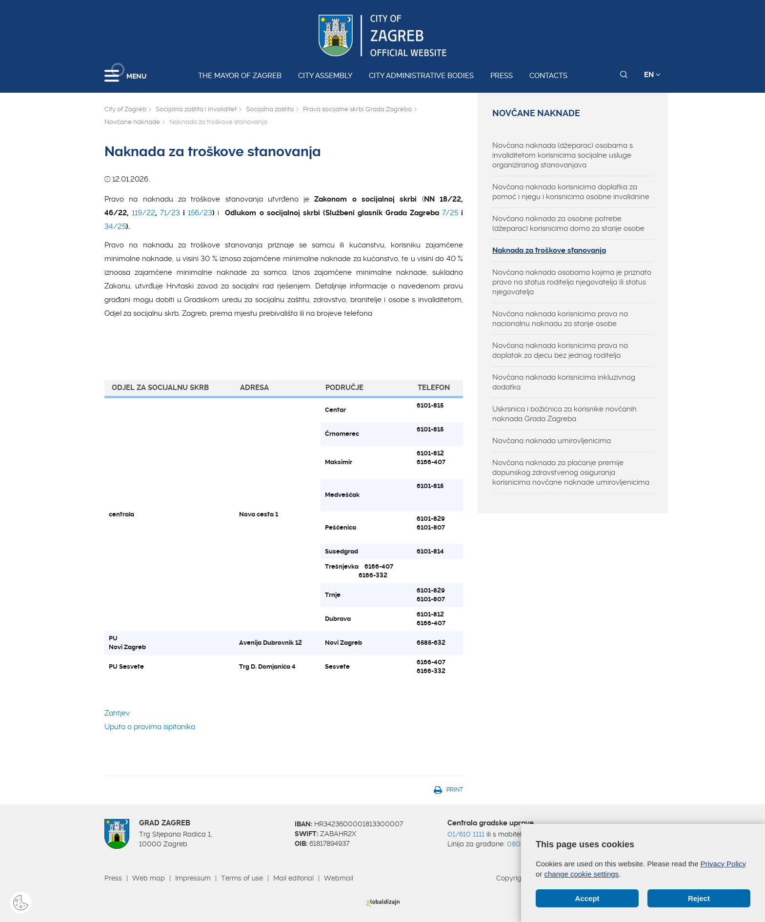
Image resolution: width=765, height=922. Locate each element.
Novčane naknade (132, 121)
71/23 (170, 212)
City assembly (325, 75)
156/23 (200, 212)
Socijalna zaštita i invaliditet (196, 109)
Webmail (338, 878)
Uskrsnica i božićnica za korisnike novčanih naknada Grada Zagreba (564, 414)
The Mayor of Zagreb (240, 75)
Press (501, 75)
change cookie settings (581, 874)
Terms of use (242, 878)
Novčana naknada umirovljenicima (551, 440)
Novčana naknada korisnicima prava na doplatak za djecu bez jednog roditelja (560, 350)
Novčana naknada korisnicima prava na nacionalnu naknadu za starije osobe (560, 318)
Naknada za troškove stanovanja (549, 250)
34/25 (115, 226)
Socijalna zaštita (270, 109)
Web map (148, 878)
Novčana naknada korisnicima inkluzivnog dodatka (563, 382)
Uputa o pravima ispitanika (149, 726)
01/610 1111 (465, 834)
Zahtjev (117, 713)
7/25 (450, 212)
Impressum (193, 878)
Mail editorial (293, 878)
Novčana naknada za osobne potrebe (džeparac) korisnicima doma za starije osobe (568, 223)
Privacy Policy (723, 864)
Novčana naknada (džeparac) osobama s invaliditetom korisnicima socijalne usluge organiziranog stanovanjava (562, 155)
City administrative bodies (421, 75)
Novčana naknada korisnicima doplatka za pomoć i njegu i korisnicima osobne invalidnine (570, 192)
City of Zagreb (125, 109)
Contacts (548, 75)
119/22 (143, 212)
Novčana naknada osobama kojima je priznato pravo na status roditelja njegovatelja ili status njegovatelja (571, 282)
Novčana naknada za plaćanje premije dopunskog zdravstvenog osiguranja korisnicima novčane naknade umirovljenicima (570, 472)
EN (652, 74)
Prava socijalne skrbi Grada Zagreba (357, 109)
